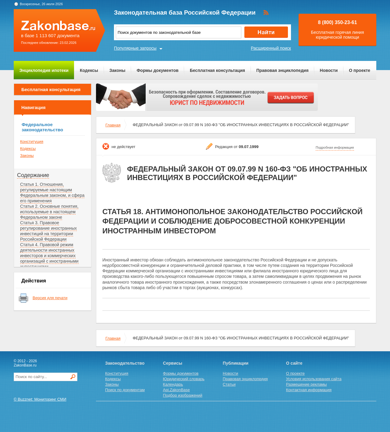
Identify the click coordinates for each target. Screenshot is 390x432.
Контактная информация (309, 390)
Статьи (229, 384)
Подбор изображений (182, 395)
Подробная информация (335, 147)
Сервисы (172, 363)
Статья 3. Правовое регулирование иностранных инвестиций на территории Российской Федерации (48, 231)
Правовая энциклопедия (282, 70)
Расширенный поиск (271, 48)
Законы (117, 70)
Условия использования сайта (314, 379)
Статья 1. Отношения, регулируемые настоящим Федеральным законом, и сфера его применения (52, 192)
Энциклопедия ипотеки (44, 70)
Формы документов (157, 70)
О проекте (359, 70)
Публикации (235, 363)
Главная (112, 125)
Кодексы (89, 70)
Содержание (33, 175)
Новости (329, 70)
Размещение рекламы (306, 384)
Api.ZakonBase (176, 390)
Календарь (173, 384)
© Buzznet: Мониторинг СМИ (40, 399)
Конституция (31, 141)
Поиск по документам (125, 390)
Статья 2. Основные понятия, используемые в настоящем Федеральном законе (49, 212)
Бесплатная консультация (217, 70)
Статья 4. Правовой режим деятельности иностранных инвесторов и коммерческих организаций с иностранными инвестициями (49, 255)
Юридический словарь (183, 379)
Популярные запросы (135, 48)
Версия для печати (50, 298)
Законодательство (124, 363)
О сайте (294, 363)
